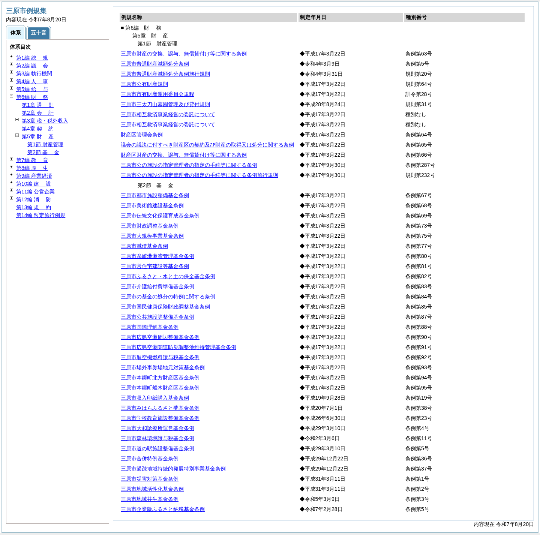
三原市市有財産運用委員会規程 (157, 94)
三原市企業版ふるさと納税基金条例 (163, 509)
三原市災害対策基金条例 (149, 479)
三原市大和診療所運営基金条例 (157, 428)
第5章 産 (38, 136)
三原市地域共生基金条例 (149, 499)
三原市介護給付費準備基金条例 (157, 286)
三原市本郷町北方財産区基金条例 (160, 378)
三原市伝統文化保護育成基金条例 (160, 216)
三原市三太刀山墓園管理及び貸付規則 (165, 104)
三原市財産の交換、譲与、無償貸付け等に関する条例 (184, 54)
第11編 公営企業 (35, 192)
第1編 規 (32, 58)
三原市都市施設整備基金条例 (155, 195)
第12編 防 (33, 199)
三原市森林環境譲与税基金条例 (157, 438)
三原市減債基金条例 (144, 246)
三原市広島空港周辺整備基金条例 (160, 337)
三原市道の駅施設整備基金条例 (157, 448)
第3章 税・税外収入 (45, 121)
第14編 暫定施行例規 (40, 215)
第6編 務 (32, 97)
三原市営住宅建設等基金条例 (155, 266)
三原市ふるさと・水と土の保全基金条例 (168, 276)
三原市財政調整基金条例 (149, 226)
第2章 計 (38, 113)
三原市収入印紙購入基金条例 (155, 398)
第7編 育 (32, 160)
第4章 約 (38, 129)
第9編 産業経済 (34, 176)
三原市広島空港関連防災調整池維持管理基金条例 (178, 347)
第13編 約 (33, 207)
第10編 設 (33, 184)
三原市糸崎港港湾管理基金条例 (157, 256)
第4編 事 (32, 81)
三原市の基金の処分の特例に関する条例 (168, 297)
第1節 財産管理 (45, 144)
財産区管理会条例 (142, 135)
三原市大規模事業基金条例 (152, 236)
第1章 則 (38, 105)
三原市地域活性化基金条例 (152, 489)
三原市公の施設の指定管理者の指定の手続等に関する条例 (189, 165)
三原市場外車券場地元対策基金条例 (163, 367)
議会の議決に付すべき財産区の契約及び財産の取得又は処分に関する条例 (207, 145)
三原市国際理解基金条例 (149, 327)
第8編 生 (32, 168)
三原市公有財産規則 (144, 84)
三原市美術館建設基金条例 (152, 205)
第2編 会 (32, 66)
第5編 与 (32, 89)
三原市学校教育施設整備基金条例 (160, 418)
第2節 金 (43, 152)
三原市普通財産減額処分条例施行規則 (165, 74)
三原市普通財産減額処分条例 (155, 64)
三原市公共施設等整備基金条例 (157, 317)
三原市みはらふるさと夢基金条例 (160, 408)
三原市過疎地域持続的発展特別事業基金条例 (173, 469)
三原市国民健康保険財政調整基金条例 (165, 307)
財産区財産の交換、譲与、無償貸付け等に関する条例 (184, 155)
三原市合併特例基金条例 (149, 459)
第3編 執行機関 (34, 73)
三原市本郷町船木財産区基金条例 (160, 388)
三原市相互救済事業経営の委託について (168, 114)
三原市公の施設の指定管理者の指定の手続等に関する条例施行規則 (199, 175)
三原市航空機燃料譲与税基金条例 (160, 357)
